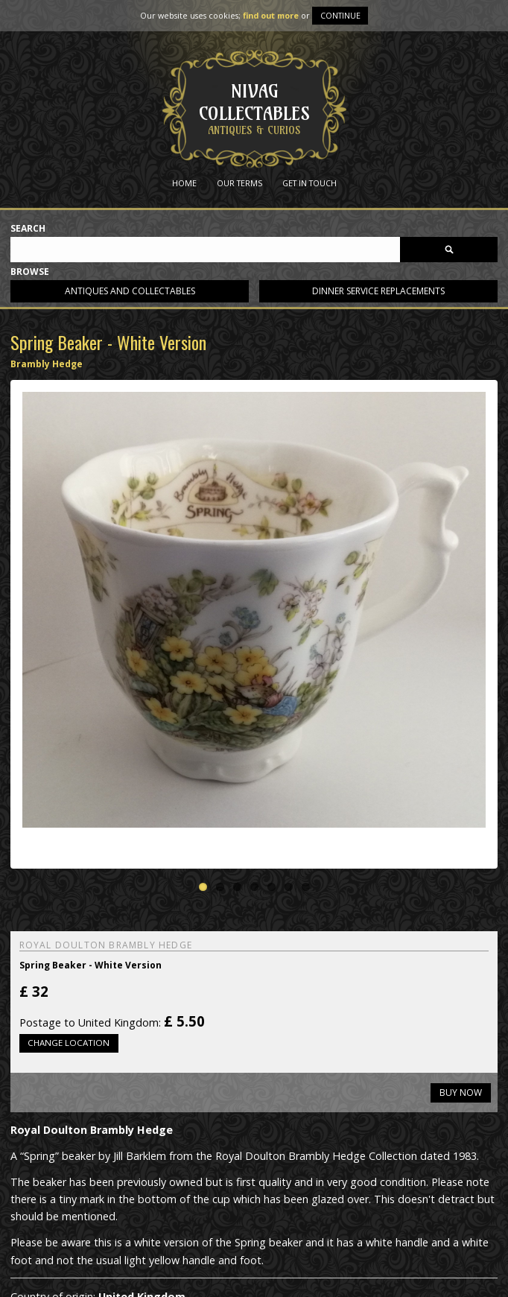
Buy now (460, 1092)
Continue (340, 15)
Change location (68, 1042)
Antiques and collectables (130, 291)
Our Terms (239, 182)
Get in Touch (309, 182)
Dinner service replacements (378, 291)
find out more (271, 15)
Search (27, 229)
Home (184, 182)
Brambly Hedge (46, 364)
